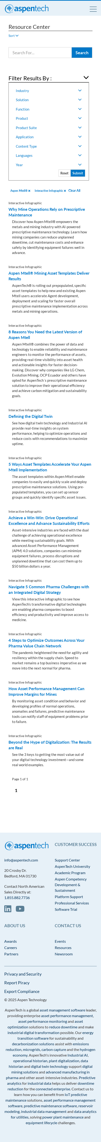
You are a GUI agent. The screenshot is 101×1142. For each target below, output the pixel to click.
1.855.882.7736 (17, 897)
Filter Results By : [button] (30, 78)
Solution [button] (48, 100)
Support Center (67, 860)
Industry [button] (48, 90)
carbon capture (54, 1049)
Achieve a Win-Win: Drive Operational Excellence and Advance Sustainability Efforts (48, 520)
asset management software (62, 1010)
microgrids (31, 1049)
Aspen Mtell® (20, 190)
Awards (10, 941)
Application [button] (48, 137)
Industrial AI (77, 1055)
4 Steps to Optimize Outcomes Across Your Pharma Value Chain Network (46, 643)
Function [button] (48, 109)
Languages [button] (48, 155)
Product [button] (48, 118)
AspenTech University (72, 866)
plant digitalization (64, 1060)
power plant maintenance (63, 1117)
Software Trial (66, 909)
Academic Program (70, 872)
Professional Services (72, 903)
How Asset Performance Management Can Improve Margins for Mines (46, 691)
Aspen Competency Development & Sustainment (71, 884)
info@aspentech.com (21, 860)
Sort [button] (13, 36)
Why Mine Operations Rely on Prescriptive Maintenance (46, 212)
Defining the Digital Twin (30, 416)
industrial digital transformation (33, 1032)
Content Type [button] (48, 146)
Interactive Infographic (50, 190)
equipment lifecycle (41, 1122)
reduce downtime (63, 1027)
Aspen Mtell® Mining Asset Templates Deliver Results (48, 276)
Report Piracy (16, 982)
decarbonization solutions (33, 1044)
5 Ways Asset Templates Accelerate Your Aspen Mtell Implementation (49, 467)
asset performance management (67, 1015)
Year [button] (48, 165)
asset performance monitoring (42, 1021)
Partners (11, 954)
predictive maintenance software (50, 1106)
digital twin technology (49, 1066)
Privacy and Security (23, 974)
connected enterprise (53, 1089)
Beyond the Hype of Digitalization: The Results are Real (49, 745)
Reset (64, 173)
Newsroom (64, 954)
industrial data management (44, 1111)
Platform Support (69, 896)
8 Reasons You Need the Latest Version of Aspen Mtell (45, 334)
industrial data (39, 1083)
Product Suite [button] (48, 128)
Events (60, 941)
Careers (10, 947)
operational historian (30, 1060)
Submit (77, 173)
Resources (63, 947)
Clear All (74, 190)
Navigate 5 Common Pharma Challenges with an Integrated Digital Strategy (48, 589)
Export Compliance (21, 991)
